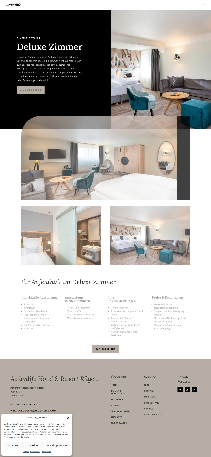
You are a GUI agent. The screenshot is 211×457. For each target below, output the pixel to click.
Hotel (114, 385)
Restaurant (117, 399)
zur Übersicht (106, 349)
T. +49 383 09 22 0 (25, 404)
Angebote (116, 417)
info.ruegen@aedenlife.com (35, 410)
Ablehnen (34, 445)
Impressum (46, 451)
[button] (68, 417)
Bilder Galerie (119, 423)
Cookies (26, 451)
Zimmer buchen (30, 89)
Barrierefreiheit (154, 415)
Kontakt (149, 391)
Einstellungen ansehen (57, 445)
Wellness (116, 405)
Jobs (146, 385)
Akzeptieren (13, 445)
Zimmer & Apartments (118, 392)
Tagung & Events (120, 411)
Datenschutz (35, 451)
